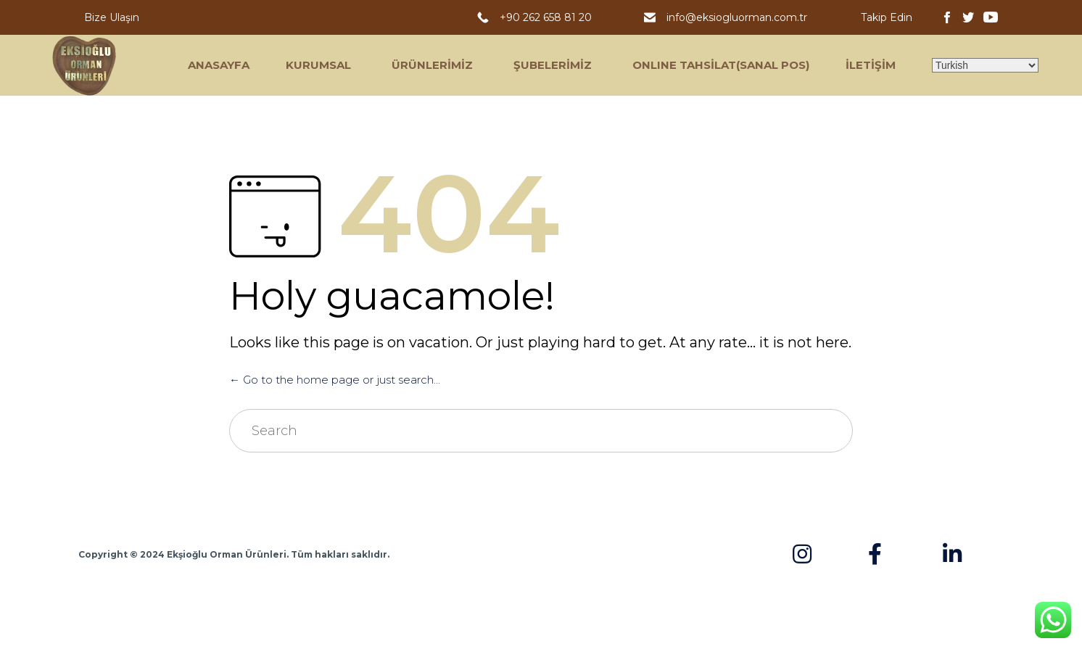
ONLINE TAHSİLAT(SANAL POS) (720, 65)
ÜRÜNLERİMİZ (432, 65)
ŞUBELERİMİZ (552, 65)
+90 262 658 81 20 (549, 17)
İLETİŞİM (871, 65)
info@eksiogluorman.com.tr (738, 17)
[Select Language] (985, 65)
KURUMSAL (318, 65)
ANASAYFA (218, 65)
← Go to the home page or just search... (334, 379)
